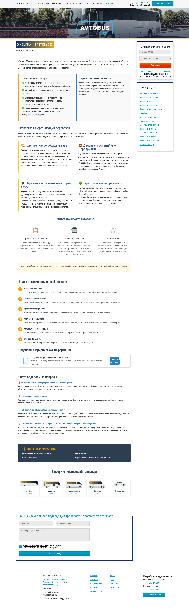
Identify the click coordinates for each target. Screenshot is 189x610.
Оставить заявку (54, 554)
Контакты (97, 4)
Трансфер (143, 113)
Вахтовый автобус (147, 145)
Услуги (82, 4)
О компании (114, 588)
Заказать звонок (162, 4)
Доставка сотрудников (149, 93)
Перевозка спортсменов (149, 141)
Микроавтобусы (43, 4)
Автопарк (20, 4)
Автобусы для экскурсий (149, 125)
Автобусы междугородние (150, 117)
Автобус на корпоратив (149, 105)
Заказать (155, 65)
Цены (89, 4)
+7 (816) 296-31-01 (141, 3)
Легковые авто (70, 4)
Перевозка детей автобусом (151, 109)
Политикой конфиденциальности (156, 72)
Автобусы (30, 4)
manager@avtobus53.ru (155, 589)
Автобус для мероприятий (150, 97)
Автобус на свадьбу (147, 101)
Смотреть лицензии (114, 360)
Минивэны (57, 4)
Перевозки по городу (148, 129)
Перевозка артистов (148, 137)
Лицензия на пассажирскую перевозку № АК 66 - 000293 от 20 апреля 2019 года (55, 582)
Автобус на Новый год (148, 133)
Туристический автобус (149, 121)
